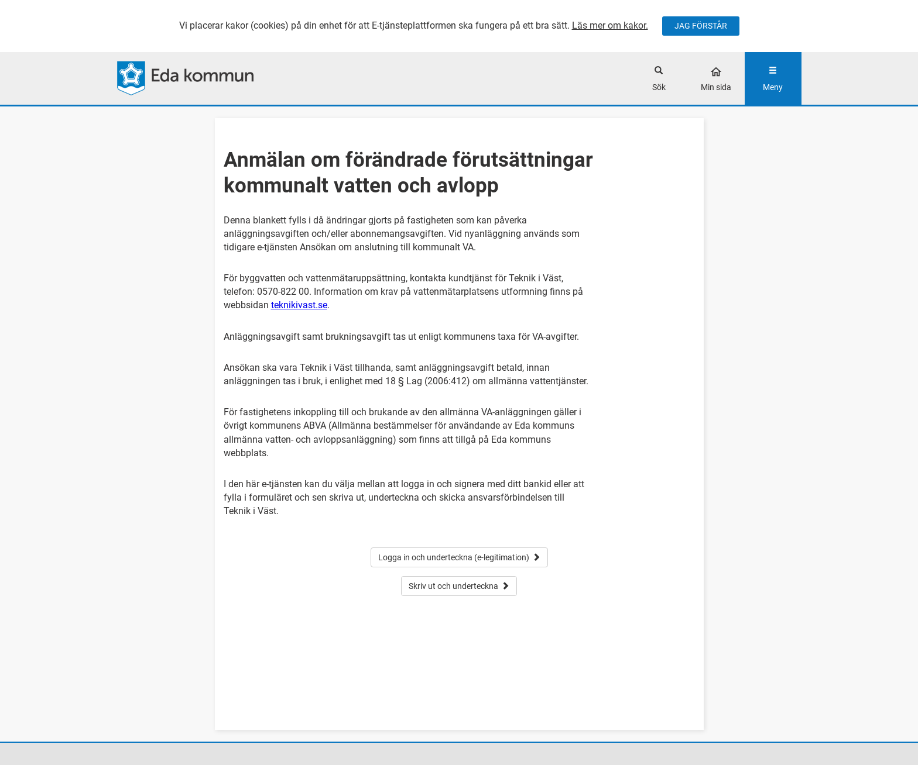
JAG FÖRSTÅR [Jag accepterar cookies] (700, 25)
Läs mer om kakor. (610, 25)
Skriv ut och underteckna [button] (459, 586)
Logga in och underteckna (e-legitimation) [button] (459, 557)
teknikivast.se (299, 305)
